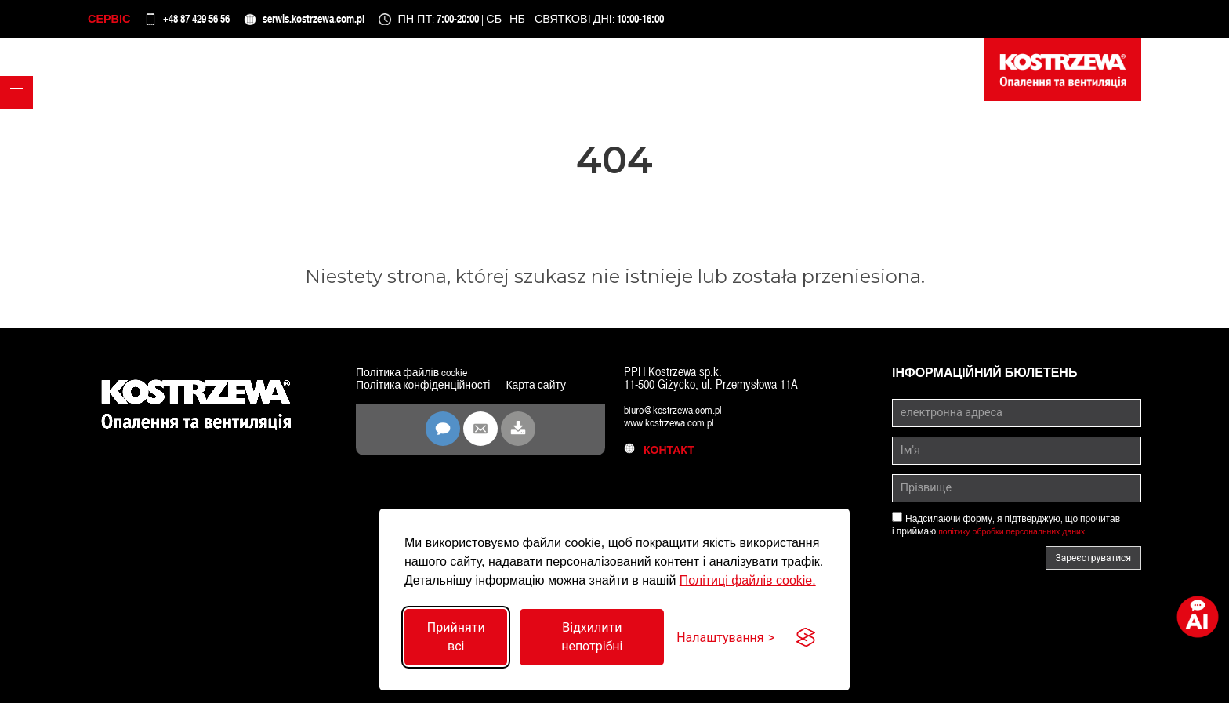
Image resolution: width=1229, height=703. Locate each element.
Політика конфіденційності (432, 392)
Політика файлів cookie (420, 379)
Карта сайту (390, 404)
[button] (20, 132)
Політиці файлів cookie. (748, 580)
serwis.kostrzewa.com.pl (370, 23)
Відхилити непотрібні (591, 637)
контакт (664, 457)
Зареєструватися (1093, 565)
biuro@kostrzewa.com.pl (680, 417)
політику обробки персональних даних (1021, 539)
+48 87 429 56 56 (221, 23)
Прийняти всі (456, 637)
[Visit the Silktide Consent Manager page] (806, 637)
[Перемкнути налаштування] (725, 637)
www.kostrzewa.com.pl (676, 429)
